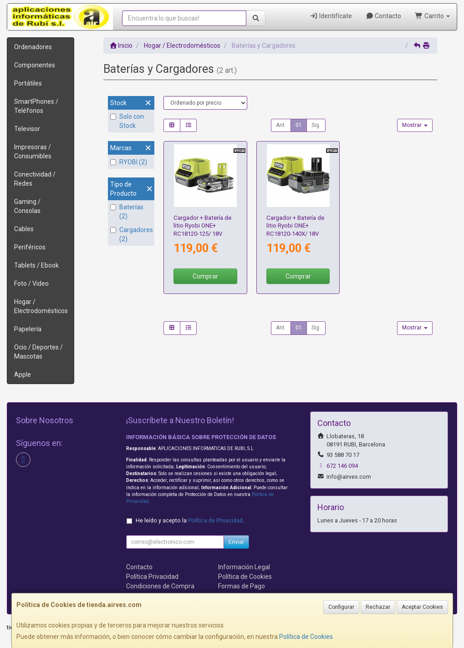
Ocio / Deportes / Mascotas (38, 352)
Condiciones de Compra (160, 586)
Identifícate (331, 16)
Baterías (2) (126, 211)
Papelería (27, 329)
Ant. (281, 125)
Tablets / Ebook (36, 265)
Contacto (384, 16)
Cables (24, 229)
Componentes (34, 65)
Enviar (236, 542)
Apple (22, 374)
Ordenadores (33, 47)
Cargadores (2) (131, 234)
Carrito (432, 16)
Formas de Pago (241, 586)
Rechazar (378, 607)
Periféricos (30, 247)
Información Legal (244, 567)
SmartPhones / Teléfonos (36, 106)
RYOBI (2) (128, 162)
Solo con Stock (127, 121)
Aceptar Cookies (422, 607)
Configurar (341, 607)
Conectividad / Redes (35, 179)
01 (299, 125)
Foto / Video (31, 283)
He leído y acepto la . (190, 520)
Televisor (27, 128)
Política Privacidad (152, 576)
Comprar (205, 276)
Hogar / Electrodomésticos (41, 306)
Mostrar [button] (415, 125)
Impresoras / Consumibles (32, 151)
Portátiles (28, 83)
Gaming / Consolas (27, 206)
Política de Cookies (306, 636)
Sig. (316, 125)
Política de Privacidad (215, 520)
